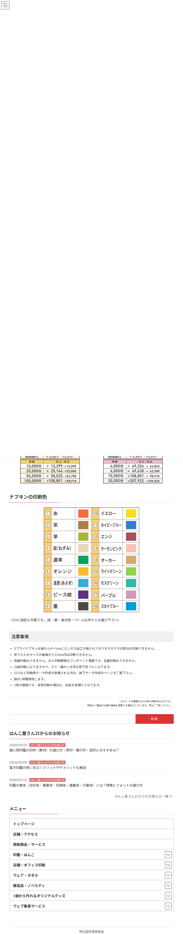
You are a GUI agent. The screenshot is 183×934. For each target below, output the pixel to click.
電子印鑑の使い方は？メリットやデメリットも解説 (47, 768)
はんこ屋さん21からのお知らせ (47, 745)
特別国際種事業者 (91, 932)
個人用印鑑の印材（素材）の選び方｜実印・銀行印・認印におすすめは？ (64, 750)
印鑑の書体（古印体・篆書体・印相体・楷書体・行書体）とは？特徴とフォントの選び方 (76, 785)
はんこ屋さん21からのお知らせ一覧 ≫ (144, 796)
